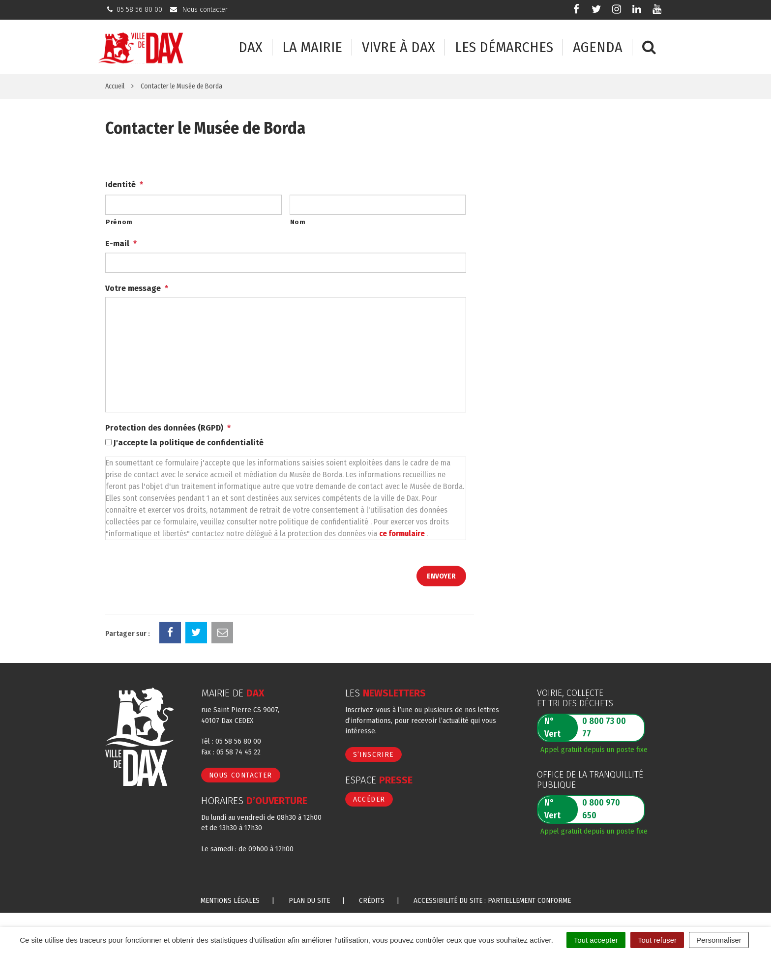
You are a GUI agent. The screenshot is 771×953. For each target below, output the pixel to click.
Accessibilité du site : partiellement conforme (492, 900)
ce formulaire (402, 533)
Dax (250, 47)
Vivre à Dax (398, 47)
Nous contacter (240, 775)
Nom (298, 222)
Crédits (372, 900)
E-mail (121, 243)
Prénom (119, 222)
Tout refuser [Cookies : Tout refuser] (657, 940)
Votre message (136, 288)
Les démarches (504, 47)
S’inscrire (373, 754)
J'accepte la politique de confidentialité (189, 442)
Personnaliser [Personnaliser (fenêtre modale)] (718, 940)
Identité (124, 184)
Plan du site (309, 900)
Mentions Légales (230, 900)
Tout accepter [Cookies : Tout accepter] (596, 940)
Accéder (369, 799)
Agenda (598, 47)
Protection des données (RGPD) (168, 428)
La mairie (312, 47)
